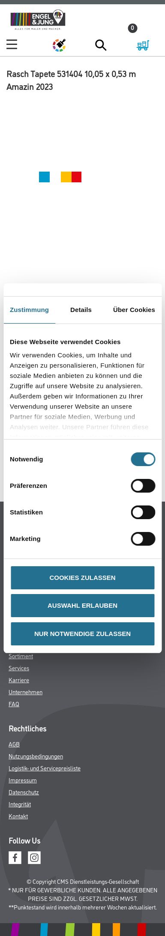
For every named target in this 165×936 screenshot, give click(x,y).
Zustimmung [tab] (29, 309)
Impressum (23, 780)
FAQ (14, 703)
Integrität (20, 803)
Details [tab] (81, 309)
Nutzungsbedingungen (36, 756)
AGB (14, 744)
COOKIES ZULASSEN (82, 577)
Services (19, 667)
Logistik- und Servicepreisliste (45, 768)
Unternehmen (25, 691)
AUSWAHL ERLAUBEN (82, 605)
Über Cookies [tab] (134, 309)
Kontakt (18, 815)
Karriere (19, 679)
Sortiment (21, 655)
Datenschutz (24, 791)
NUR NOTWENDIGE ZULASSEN (82, 633)
